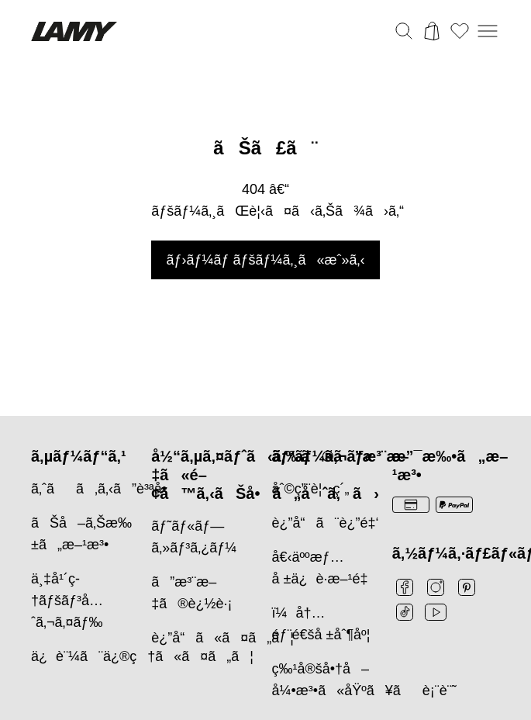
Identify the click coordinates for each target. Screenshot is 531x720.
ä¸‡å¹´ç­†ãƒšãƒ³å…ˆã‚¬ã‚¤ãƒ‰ (67, 600)
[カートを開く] (431, 31)
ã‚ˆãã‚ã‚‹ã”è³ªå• (104, 489)
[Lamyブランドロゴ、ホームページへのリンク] (74, 31)
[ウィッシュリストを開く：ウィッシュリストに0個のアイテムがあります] (459, 31)
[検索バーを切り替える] (403, 31)
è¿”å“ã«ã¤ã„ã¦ (222, 638)
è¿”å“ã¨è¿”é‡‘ (325, 523)
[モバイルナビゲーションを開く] (487, 31)
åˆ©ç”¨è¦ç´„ (311, 489)
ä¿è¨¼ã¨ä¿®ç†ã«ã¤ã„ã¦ (142, 656)
